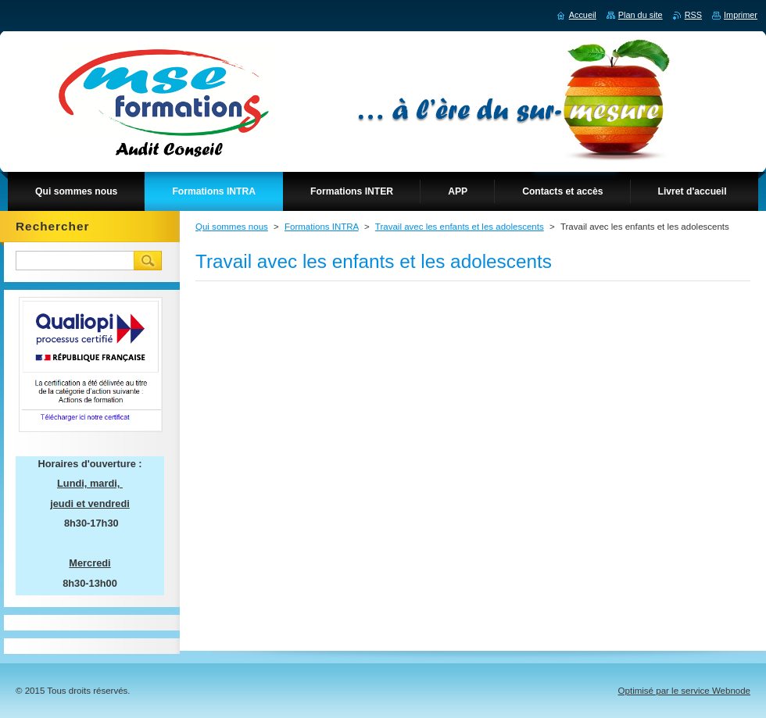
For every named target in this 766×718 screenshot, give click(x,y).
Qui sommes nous (231, 226)
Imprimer (740, 15)
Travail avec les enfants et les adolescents (459, 226)
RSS (693, 15)
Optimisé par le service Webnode (684, 690)
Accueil (582, 15)
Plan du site (640, 15)
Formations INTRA (322, 226)
